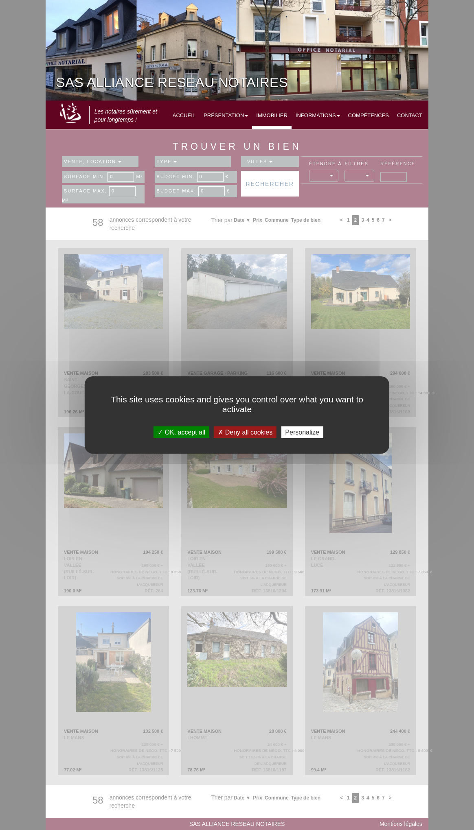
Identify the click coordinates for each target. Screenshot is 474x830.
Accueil (184, 115)
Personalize (302, 432)
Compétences (368, 115)
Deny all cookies (245, 432)
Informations (318, 115)
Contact (409, 115)
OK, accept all (181, 432)
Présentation (226, 115)
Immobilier (271, 115)
